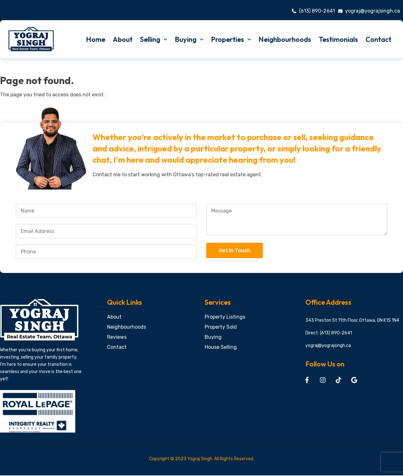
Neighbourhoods (284, 39)
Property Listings (225, 317)
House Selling (221, 347)
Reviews (117, 337)
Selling (153, 39)
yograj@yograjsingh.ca (328, 345)
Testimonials (338, 39)
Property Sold (221, 327)
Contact (378, 39)
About (123, 39)
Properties (231, 39)
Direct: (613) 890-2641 (328, 333)
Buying (189, 39)
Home (95, 39)
